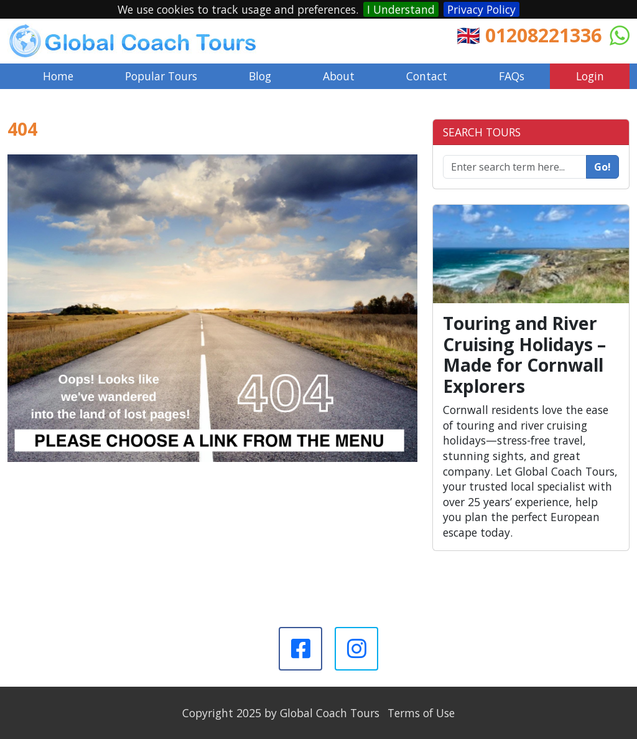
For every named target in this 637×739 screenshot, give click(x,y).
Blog (260, 75)
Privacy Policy (481, 9)
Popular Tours (161, 75)
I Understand (401, 9)
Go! (602, 167)
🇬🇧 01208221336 (529, 35)
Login (590, 75)
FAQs (511, 75)
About (339, 75)
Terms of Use (421, 712)
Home (58, 75)
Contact (426, 75)
